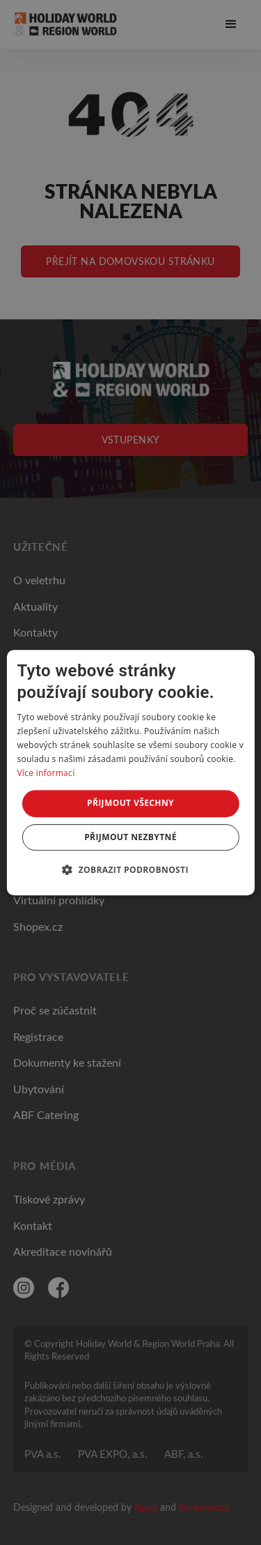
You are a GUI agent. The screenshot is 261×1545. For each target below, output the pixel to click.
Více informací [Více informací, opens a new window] (45, 773)
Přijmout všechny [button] (130, 803)
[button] (130, 869)
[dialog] (130, 772)
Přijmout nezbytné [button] (130, 837)
